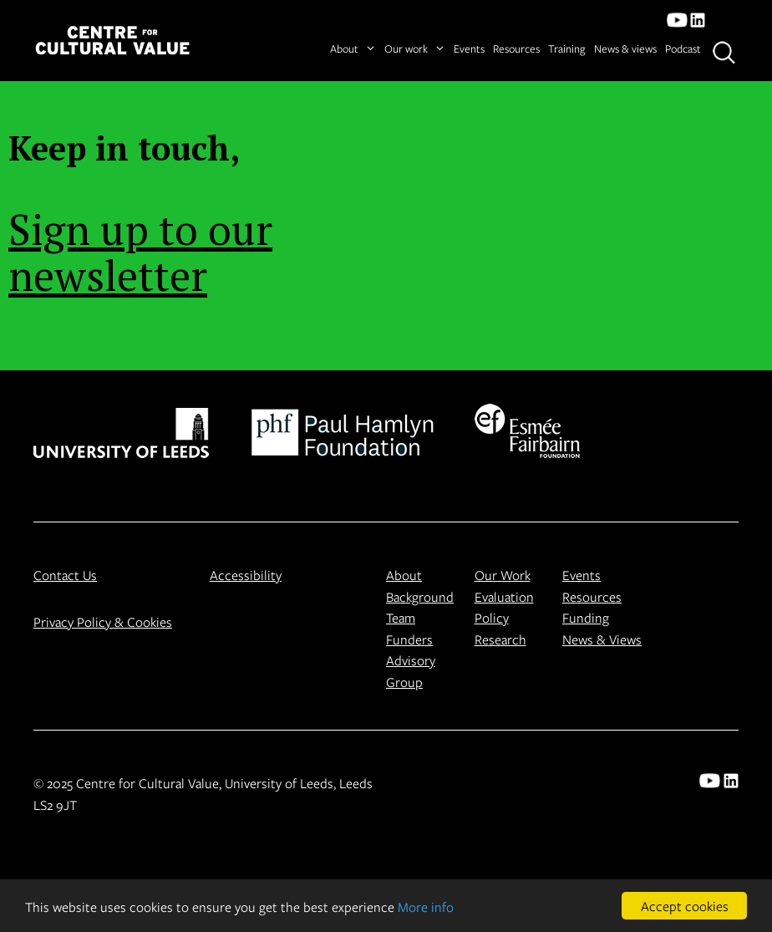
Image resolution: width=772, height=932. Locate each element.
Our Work (503, 574)
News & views (625, 48)
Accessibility (246, 574)
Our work (414, 48)
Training (567, 48)
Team (400, 617)
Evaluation (504, 596)
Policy (492, 617)
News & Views (602, 639)
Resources (516, 48)
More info (426, 906)
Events (469, 48)
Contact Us (65, 574)
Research (500, 639)
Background (420, 596)
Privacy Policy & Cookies (102, 621)
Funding (585, 617)
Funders (409, 639)
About (353, 48)
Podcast (683, 48)
